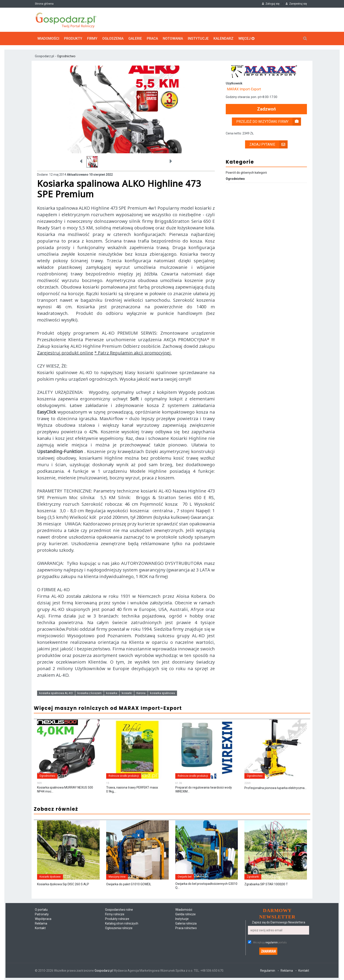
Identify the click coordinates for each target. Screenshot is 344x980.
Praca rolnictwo (186, 928)
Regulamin (267, 970)
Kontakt (40, 928)
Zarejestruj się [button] (296, 3)
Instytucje (198, 38)
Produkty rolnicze (117, 919)
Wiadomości (48, 38)
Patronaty (42, 914)
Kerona (140, 693)
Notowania (173, 38)
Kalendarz (223, 38)
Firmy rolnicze (114, 914)
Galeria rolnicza (186, 923)
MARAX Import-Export (244, 89)
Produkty (73, 38)
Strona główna (44, 3)
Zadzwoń (266, 109)
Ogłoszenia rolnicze (119, 928)
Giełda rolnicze (185, 914)
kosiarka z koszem (89, 693)
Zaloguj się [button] (271, 3)
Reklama (41, 923)
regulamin (271, 942)
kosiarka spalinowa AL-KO (56, 693)
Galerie (135, 38)
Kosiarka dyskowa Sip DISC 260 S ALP (63, 884)
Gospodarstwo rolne (119, 909)
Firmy (92, 38)
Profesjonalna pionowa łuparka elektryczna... (275, 788)
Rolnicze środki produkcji (124, 775)
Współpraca (43, 919)
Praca (152, 38)
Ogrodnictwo (66, 56)
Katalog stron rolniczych (121, 923)
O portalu (41, 909)
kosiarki (127, 693)
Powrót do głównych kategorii (246, 172)
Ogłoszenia (113, 38)
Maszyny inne (117, 876)
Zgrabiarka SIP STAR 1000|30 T (266, 884)
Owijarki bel (185, 876)
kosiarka (111, 693)
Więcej (246, 38)
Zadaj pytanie (268, 144)
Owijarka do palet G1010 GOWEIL (128, 884)
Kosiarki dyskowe (50, 876)
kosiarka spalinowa (162, 693)
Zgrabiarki (253, 876)
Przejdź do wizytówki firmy (268, 122)
